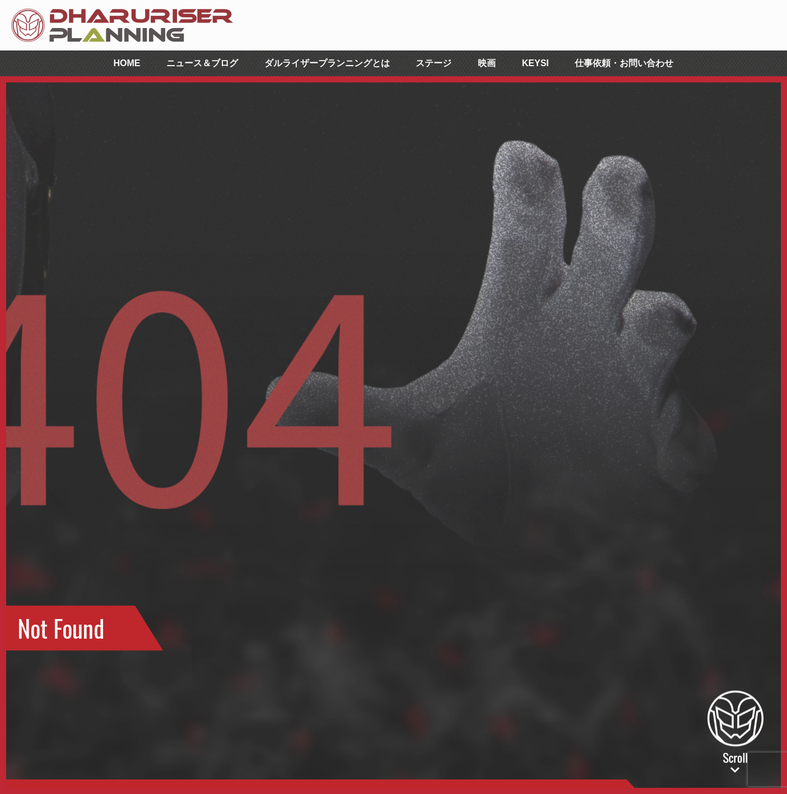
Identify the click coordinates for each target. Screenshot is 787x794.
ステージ (433, 63)
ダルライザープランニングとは (327, 63)
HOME (127, 63)
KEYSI (535, 63)
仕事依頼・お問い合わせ (624, 63)
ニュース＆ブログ (202, 63)
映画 (487, 63)
